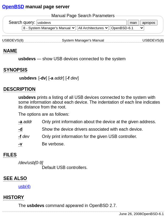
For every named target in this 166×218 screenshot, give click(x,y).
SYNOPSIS (15, 70)
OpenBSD (13, 6)
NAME (10, 51)
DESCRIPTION (19, 89)
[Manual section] (49, 28)
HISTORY (13, 197)
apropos (148, 23)
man (133, 23)
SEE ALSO (15, 178)
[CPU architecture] (93, 28)
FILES (10, 154)
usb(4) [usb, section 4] (24, 186)
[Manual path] (127, 28)
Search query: (68, 22)
